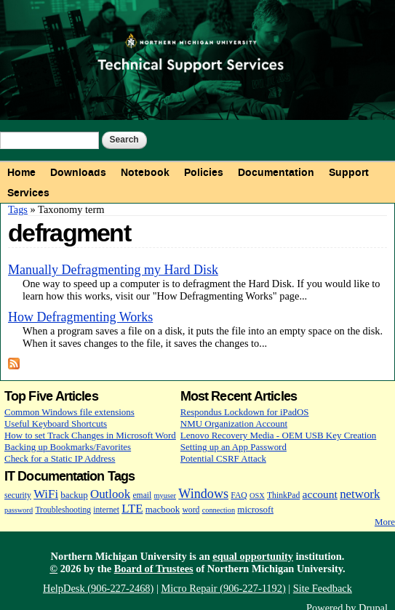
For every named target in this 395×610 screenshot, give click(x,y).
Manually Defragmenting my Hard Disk (113, 269)
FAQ (239, 495)
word (190, 510)
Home (21, 172)
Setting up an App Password (233, 446)
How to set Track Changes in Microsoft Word (90, 435)
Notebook (145, 172)
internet (106, 510)
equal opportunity (252, 556)
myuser (165, 495)
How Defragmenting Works (80, 317)
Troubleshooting (63, 510)
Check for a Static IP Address (59, 458)
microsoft (255, 509)
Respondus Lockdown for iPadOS (244, 411)
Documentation (276, 172)
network (360, 494)
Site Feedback (322, 588)
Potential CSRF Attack (223, 458)
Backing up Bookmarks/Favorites (67, 446)
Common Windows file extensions (69, 411)
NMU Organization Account (233, 423)
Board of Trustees (153, 568)
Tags (18, 209)
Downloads (78, 172)
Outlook (110, 494)
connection (218, 510)
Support (349, 172)
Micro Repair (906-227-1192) (223, 588)
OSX (257, 495)
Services (28, 192)
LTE (132, 508)
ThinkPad (283, 495)
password (18, 510)
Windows (203, 493)
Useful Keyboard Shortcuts (55, 423)
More (385, 521)
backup (73, 494)
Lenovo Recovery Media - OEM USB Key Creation (278, 435)
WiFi (45, 494)
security (17, 495)
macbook (162, 509)
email (141, 495)
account (320, 494)
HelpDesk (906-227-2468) (98, 588)
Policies (203, 172)
